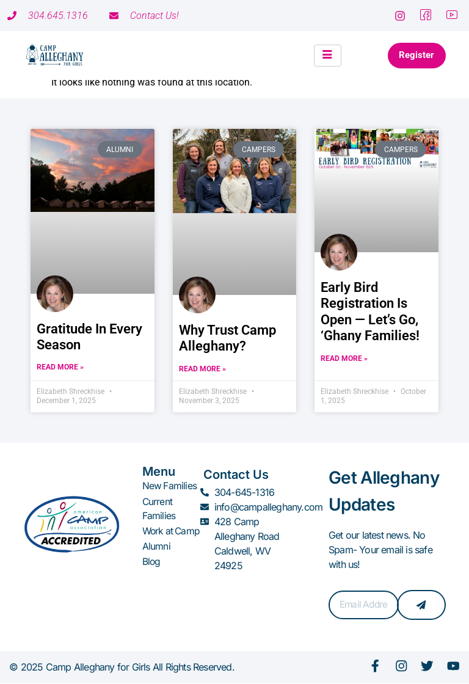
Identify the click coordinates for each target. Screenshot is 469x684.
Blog (151, 574)
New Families (169, 486)
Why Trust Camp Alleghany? (227, 338)
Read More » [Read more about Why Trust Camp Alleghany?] (202, 369)
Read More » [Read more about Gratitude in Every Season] (60, 367)
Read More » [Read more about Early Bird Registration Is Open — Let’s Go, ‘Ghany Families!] (344, 358)
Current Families (159, 508)
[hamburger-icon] (322, 56)
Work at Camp (158, 537)
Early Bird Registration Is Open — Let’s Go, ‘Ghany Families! (370, 311)
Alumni (156, 559)
